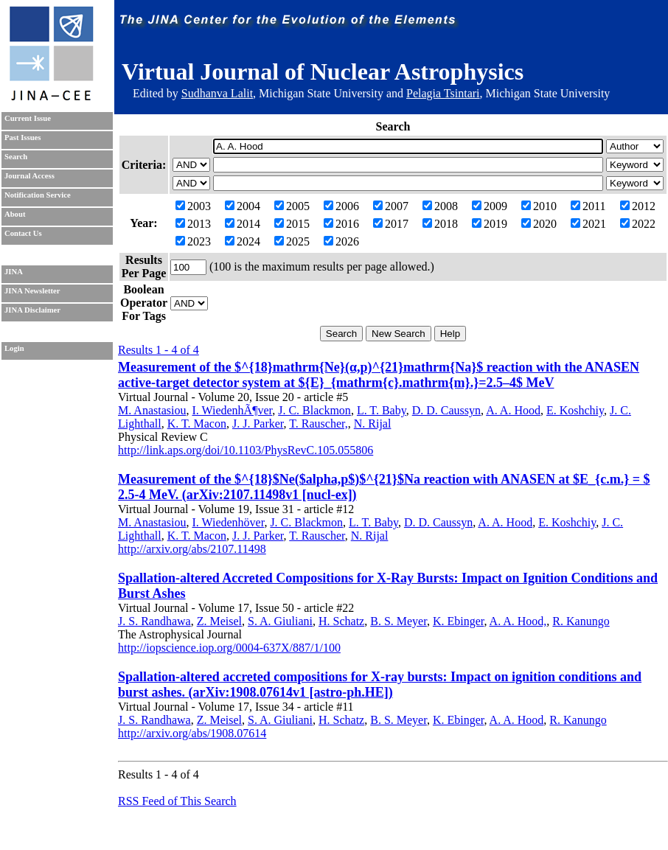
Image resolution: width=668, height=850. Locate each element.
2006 (341, 206)
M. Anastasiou (152, 410)
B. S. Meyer (398, 621)
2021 (588, 223)
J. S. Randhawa (154, 621)
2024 (242, 241)
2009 (489, 206)
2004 (242, 206)
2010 (539, 206)
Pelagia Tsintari (442, 93)
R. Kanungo (580, 621)
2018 (440, 223)
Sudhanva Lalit (217, 93)
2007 (390, 206)
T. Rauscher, (318, 423)
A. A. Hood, (518, 621)
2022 (637, 223)
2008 (440, 206)
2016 (341, 223)
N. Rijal (373, 423)
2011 (588, 206)
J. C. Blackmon (314, 410)
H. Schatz (341, 621)
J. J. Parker (258, 423)
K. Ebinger (458, 621)
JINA (13, 272)
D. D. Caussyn (446, 410)
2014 (242, 223)
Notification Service (37, 195)
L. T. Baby (381, 410)
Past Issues (22, 137)
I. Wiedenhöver (228, 522)
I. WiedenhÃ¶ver (232, 410)
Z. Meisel (219, 621)
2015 (292, 223)
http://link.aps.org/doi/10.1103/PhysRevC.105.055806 (245, 450)
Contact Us (23, 233)
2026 (341, 241)
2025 (292, 241)
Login (14, 348)
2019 (489, 223)
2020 (539, 223)
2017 (390, 223)
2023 (193, 241)
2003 (193, 206)
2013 (193, 223)
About (14, 214)
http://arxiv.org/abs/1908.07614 (192, 733)
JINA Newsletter (32, 291)
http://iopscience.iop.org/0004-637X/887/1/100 (229, 647)
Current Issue (27, 118)
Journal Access (29, 176)
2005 (292, 206)
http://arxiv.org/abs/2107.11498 (192, 549)
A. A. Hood (513, 410)
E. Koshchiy (575, 410)
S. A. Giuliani (280, 621)
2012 (637, 206)
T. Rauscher (316, 535)
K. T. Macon (196, 423)
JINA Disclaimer (32, 310)
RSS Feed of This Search (177, 801)
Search (15, 157)
